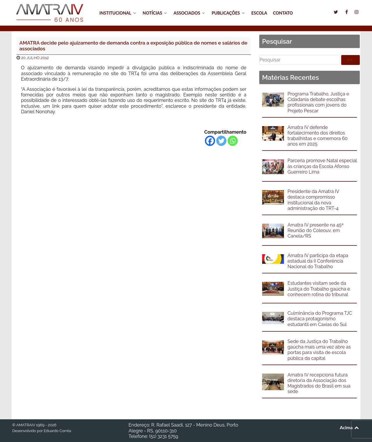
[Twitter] (221, 141)
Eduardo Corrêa (57, 431)
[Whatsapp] (233, 141)
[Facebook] (210, 141)
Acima (350, 427)
